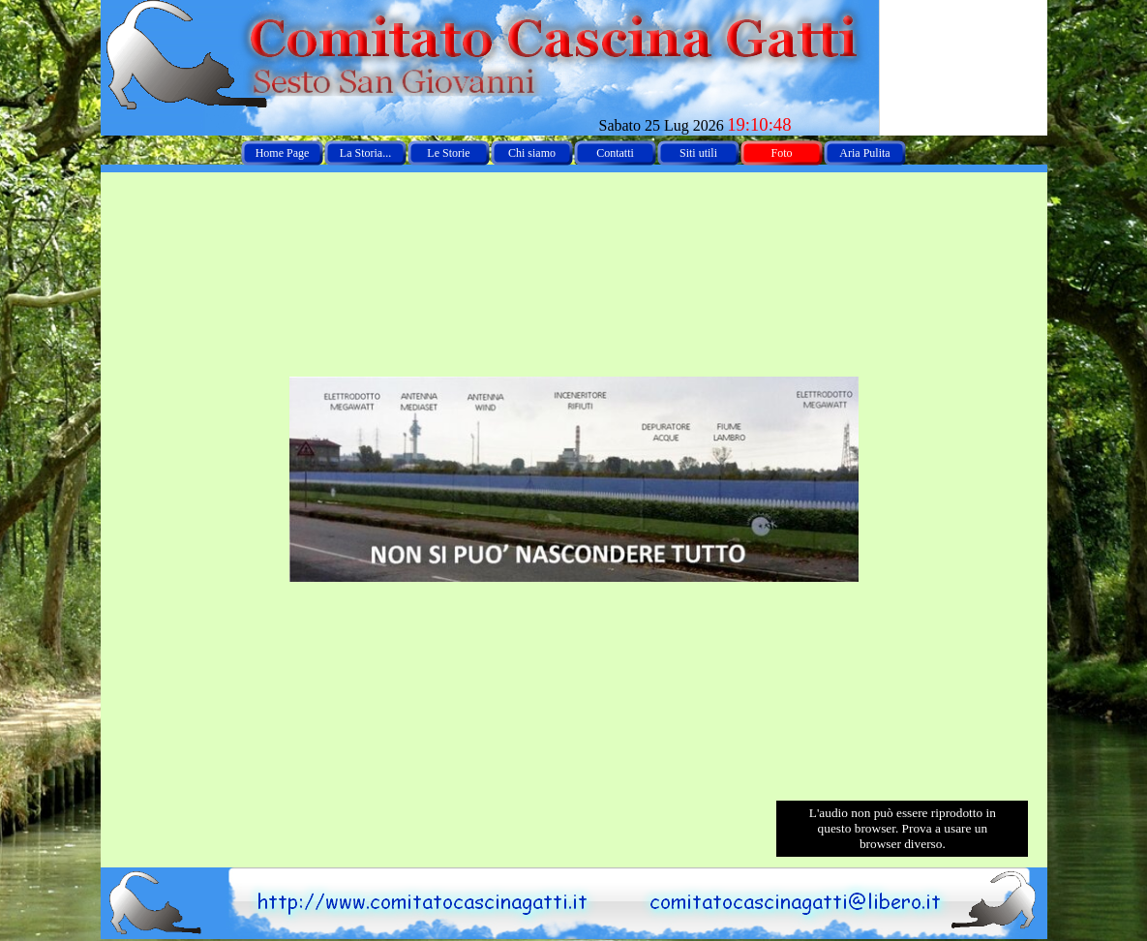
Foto (781, 153)
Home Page (283, 153)
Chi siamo (532, 153)
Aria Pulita (864, 153)
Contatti (615, 153)
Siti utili (698, 153)
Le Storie (448, 153)
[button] (799, 876)
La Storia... (365, 153)
